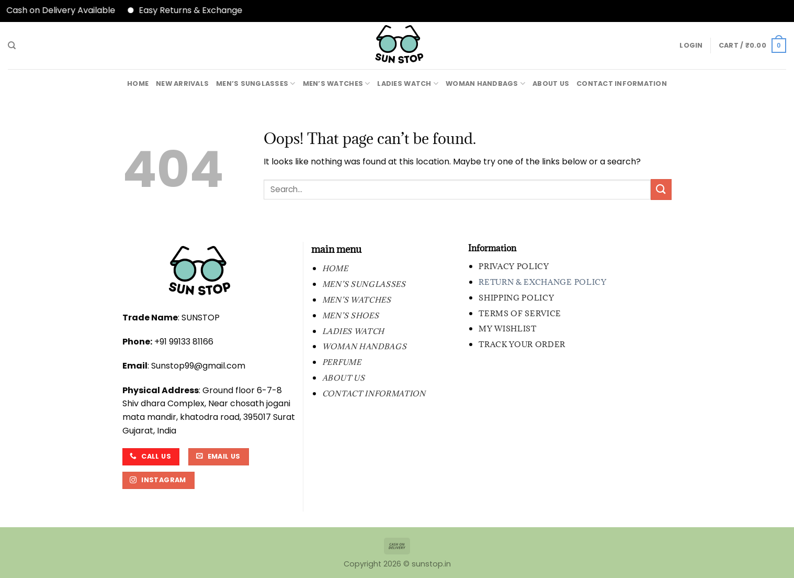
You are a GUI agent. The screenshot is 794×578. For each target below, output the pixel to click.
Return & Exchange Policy (542, 282)
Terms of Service (520, 313)
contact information (621, 83)
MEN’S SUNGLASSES (256, 83)
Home (138, 83)
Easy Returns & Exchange (197, 10)
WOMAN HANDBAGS (485, 83)
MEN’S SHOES (350, 315)
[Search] (12, 45)
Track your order (522, 344)
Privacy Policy (514, 266)
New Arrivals (182, 83)
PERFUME (341, 362)
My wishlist (507, 329)
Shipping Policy (516, 298)
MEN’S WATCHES (336, 83)
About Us (550, 83)
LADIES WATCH (407, 83)
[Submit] (661, 189)
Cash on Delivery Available (67, 10)
